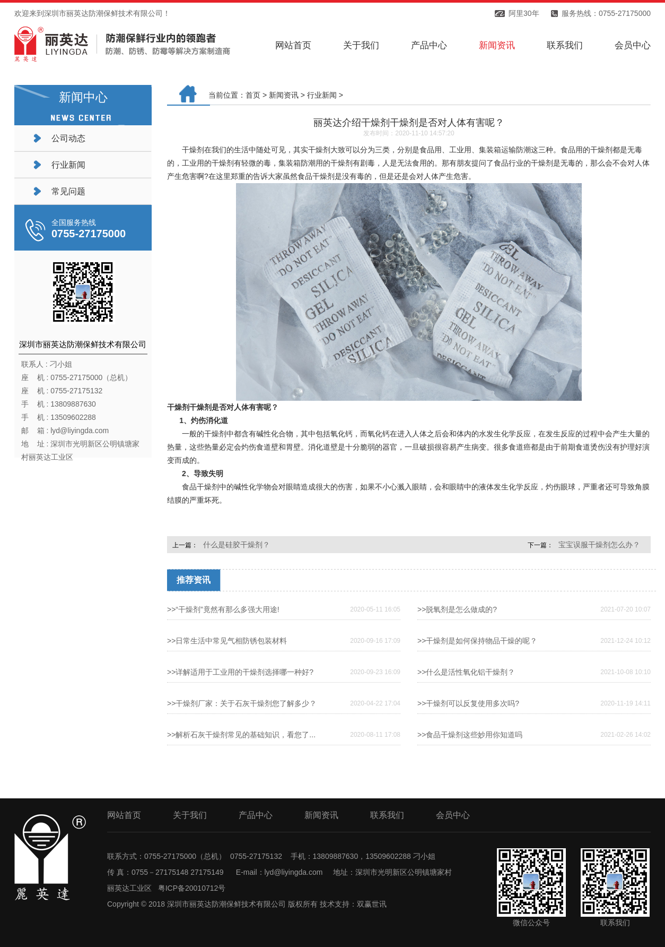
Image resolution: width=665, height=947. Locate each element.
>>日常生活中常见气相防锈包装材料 (227, 640)
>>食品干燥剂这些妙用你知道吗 (469, 734)
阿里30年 (524, 13)
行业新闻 (68, 164)
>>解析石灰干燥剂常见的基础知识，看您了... (241, 734)
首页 (253, 95)
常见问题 (68, 191)
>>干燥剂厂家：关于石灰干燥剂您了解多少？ (242, 703)
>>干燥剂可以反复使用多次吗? (468, 703)
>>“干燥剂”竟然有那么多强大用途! (223, 609)
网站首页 (293, 45)
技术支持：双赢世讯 (353, 904)
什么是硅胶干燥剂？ (236, 544)
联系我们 (565, 45)
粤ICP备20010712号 (192, 888)
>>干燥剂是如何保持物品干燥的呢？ (477, 640)
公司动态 (68, 138)
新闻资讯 (497, 45)
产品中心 (429, 45)
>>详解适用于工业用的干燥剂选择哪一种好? (240, 672)
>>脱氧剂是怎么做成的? (457, 609)
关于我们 (361, 45)
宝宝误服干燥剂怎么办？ (599, 544)
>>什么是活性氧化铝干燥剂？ (466, 672)
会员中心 (633, 45)
